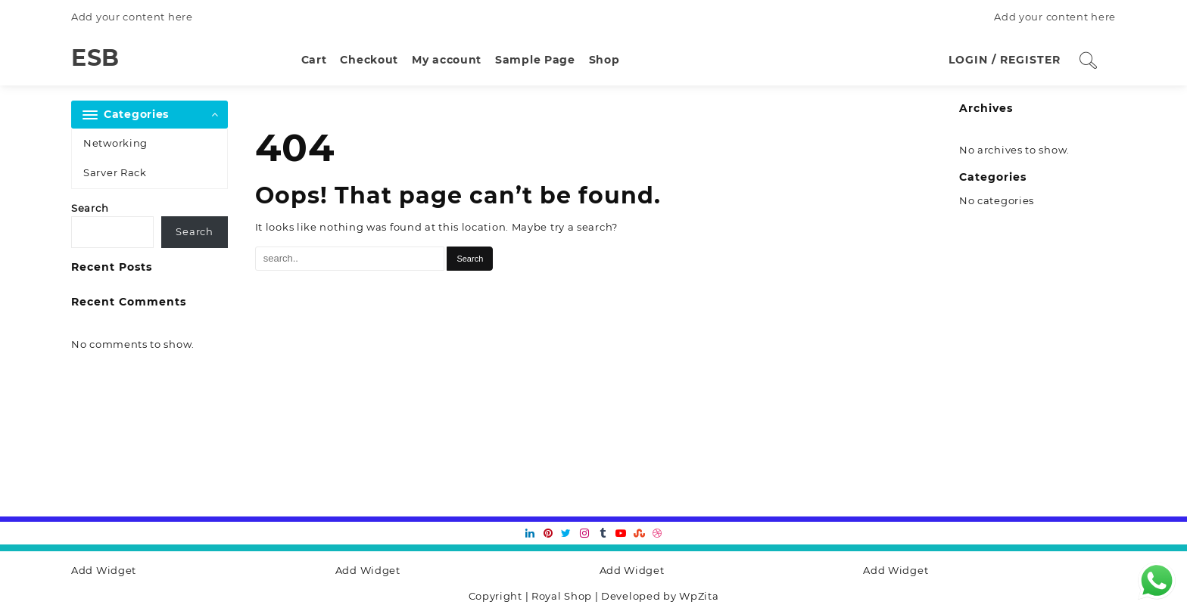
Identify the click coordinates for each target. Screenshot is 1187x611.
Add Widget (103, 570)
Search (89, 208)
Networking (115, 143)
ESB (95, 58)
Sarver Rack (115, 172)
